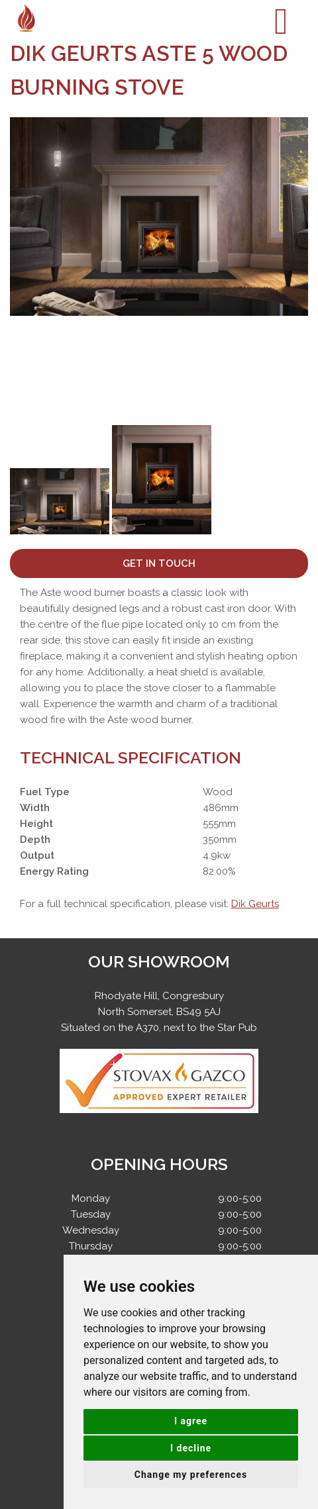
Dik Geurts (255, 904)
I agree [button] (190, 1421)
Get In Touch (159, 563)
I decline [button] (190, 1448)
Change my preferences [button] (190, 1474)
